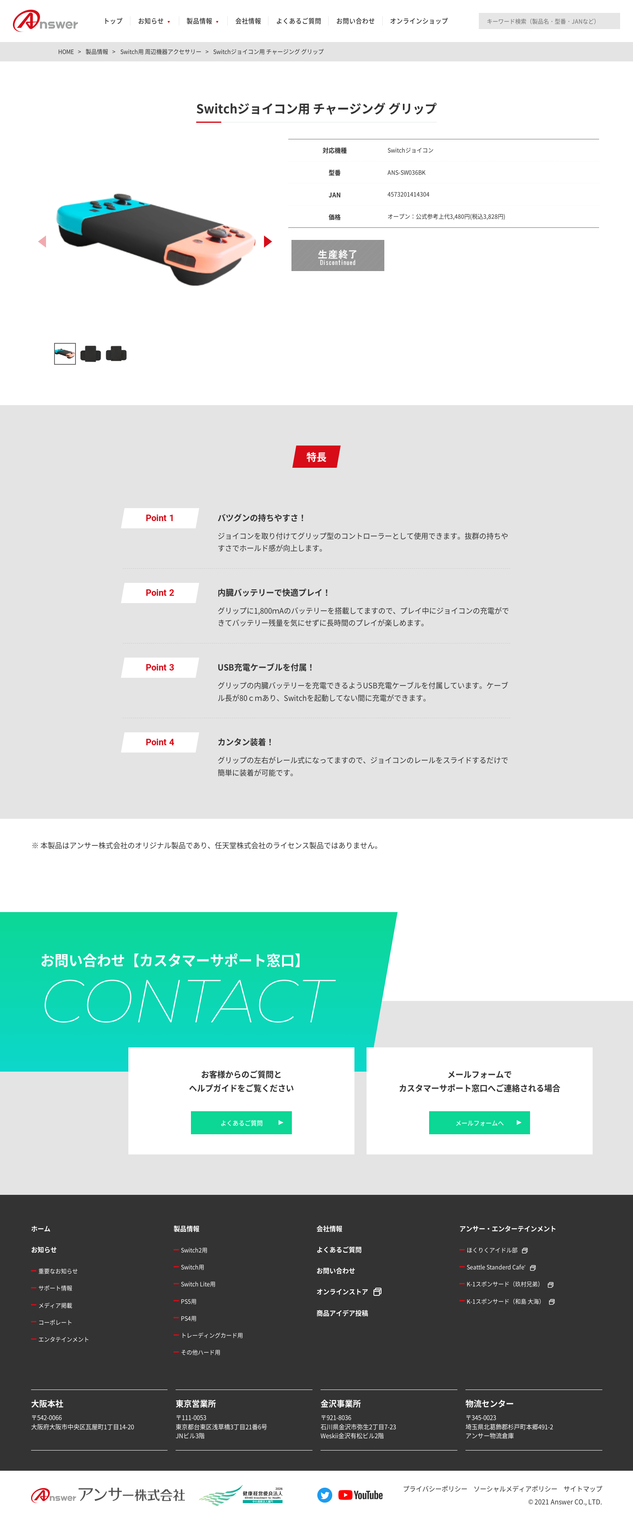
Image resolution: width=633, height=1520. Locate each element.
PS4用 (189, 1318)
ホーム (40, 1228)
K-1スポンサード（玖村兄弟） (505, 1284)
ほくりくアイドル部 (492, 1250)
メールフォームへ (479, 1122)
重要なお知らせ (58, 1271)
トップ (113, 20)
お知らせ (151, 20)
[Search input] (549, 21)
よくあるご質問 (298, 20)
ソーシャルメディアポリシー (516, 1488)
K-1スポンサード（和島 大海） (506, 1301)
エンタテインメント (63, 1339)
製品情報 (199, 20)
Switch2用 (194, 1250)
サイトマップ (583, 1488)
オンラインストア (342, 1291)
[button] (268, 241)
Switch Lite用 (198, 1284)
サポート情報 (55, 1288)
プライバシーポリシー (435, 1488)
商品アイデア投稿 (342, 1313)
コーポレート (55, 1322)
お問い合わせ (355, 20)
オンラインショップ (419, 20)
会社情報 (248, 20)
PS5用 (189, 1301)
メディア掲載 (55, 1305)
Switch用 (192, 1267)
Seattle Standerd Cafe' (496, 1267)
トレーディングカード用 (212, 1335)
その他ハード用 (200, 1352)
